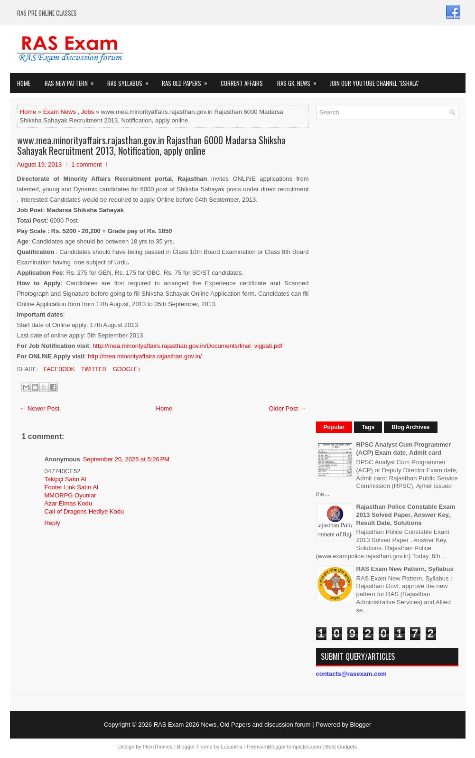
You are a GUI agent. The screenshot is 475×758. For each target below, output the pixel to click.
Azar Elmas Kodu (68, 503)
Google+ (125, 369)
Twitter (93, 369)
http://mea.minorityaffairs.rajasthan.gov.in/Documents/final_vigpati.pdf (187, 345)
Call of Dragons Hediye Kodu (84, 511)
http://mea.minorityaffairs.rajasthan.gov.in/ (145, 356)
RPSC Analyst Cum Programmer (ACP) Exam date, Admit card (403, 448)
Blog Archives (410, 427)
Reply (52, 522)
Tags (368, 427)
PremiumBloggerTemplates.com (284, 746)
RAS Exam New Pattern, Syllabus (405, 568)
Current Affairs (242, 83)
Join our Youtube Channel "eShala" (374, 83)
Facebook (58, 369)
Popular (334, 427)
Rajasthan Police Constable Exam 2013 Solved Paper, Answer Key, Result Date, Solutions (406, 514)
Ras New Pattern (72, 80)
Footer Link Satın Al (71, 487)
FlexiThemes (158, 746)
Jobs (87, 111)
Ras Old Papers (188, 80)
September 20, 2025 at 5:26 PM (126, 459)
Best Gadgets (341, 746)
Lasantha (231, 746)
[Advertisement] (387, 269)
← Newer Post (40, 408)
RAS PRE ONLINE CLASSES (47, 13)
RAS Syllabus (131, 80)
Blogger (361, 724)
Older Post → (287, 408)
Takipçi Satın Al (65, 479)
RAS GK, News (300, 80)
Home (23, 83)
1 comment (86, 164)
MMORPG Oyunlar (70, 495)
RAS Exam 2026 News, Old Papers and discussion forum (232, 724)
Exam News (59, 111)
